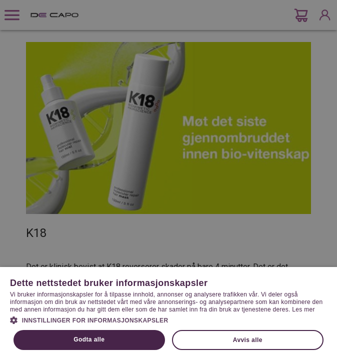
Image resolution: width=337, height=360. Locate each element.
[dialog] (168, 180)
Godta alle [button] (89, 339)
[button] (168, 319)
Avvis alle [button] (247, 340)
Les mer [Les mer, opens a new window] (303, 309)
